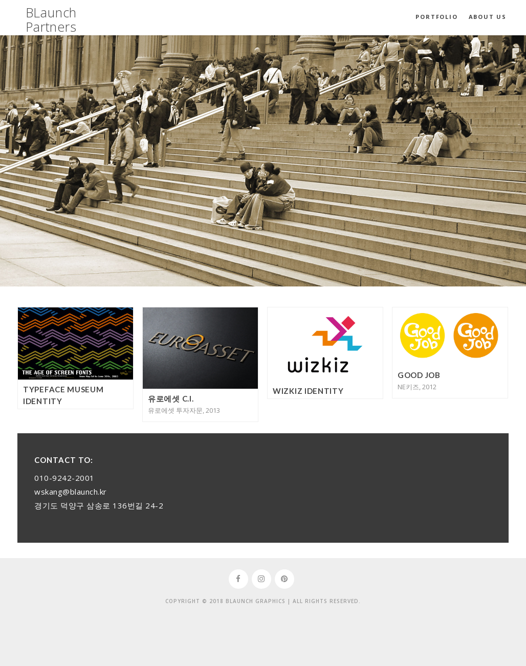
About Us (488, 16)
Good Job (419, 375)
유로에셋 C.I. (170, 398)
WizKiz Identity (308, 390)
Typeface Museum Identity (63, 395)
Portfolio (436, 16)
